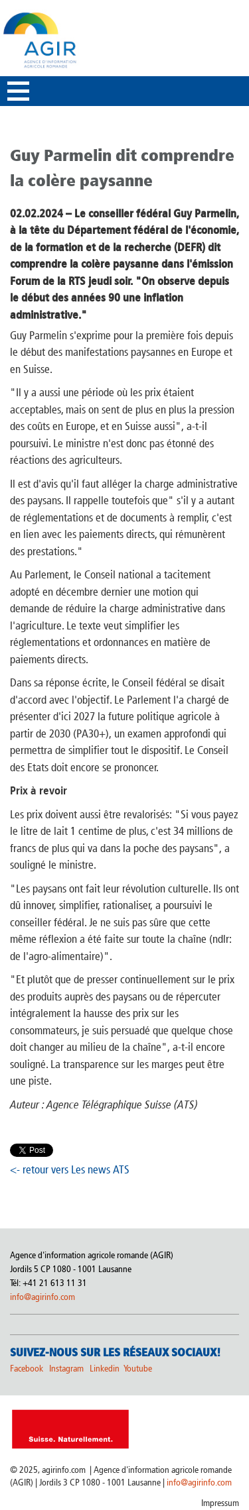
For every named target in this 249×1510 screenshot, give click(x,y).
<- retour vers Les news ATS (69, 1169)
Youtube (138, 1368)
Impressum (220, 1503)
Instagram (66, 1368)
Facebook (26, 1368)
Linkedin (106, 1368)
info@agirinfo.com (42, 1297)
